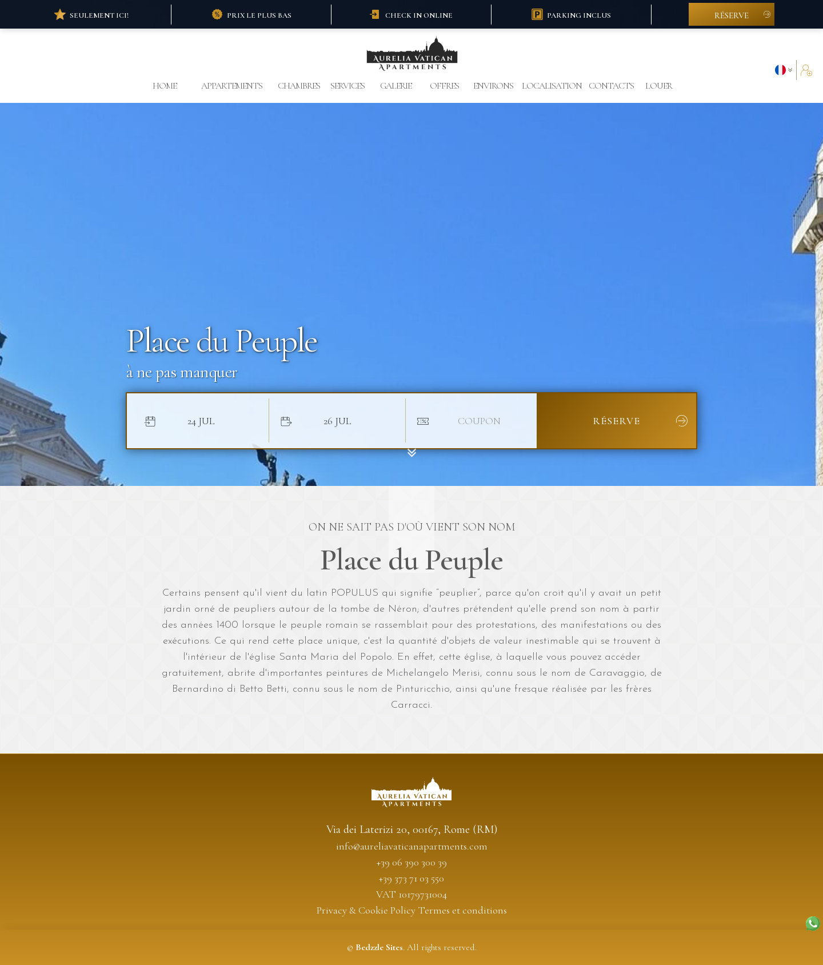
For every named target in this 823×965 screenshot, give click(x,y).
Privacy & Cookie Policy (366, 910)
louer (658, 85)
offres (444, 85)
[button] (785, 70)
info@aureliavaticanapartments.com (412, 846)
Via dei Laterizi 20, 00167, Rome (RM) (411, 829)
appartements (231, 85)
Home (165, 85)
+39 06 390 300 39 (412, 862)
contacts (610, 85)
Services (347, 85)
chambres (299, 85)
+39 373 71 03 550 (411, 878)
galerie (396, 85)
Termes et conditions (462, 910)
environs (493, 85)
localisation (552, 85)
